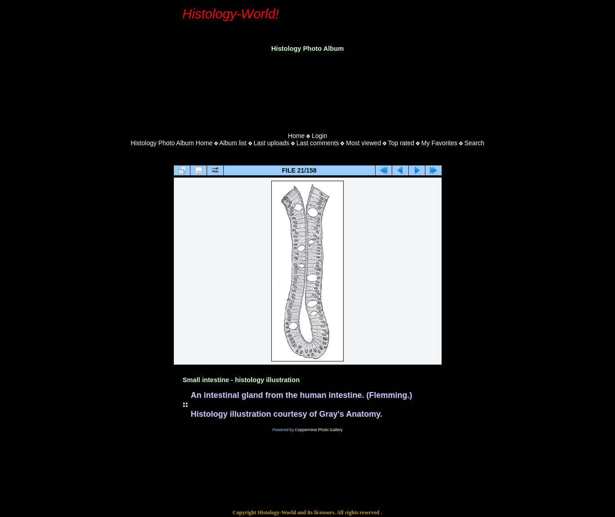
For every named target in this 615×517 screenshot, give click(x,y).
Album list (233, 143)
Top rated (401, 143)
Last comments (317, 143)
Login (319, 135)
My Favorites (439, 143)
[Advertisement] (307, 89)
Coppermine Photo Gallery (318, 430)
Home (296, 135)
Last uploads (271, 143)
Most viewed (363, 143)
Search (474, 143)
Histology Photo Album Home (171, 143)
